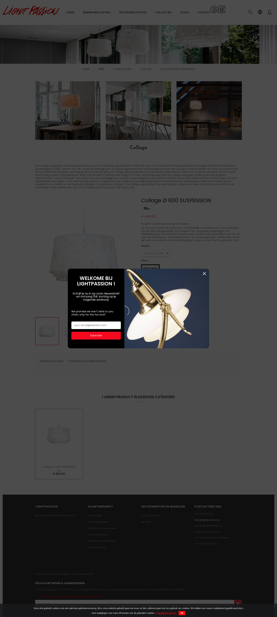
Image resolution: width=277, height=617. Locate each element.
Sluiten (204, 237)
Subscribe (96, 299)
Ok (182, 613)
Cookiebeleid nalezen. (166, 613)
